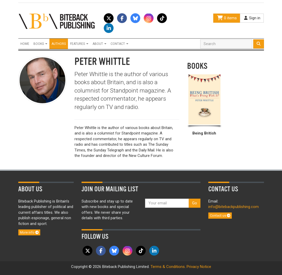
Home (24, 44)
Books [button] (40, 44)
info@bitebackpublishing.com (233, 206)
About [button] (99, 44)
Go (194, 203)
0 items (227, 18)
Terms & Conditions (168, 266)
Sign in (252, 18)
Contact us (220, 215)
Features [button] (79, 44)
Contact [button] (119, 44)
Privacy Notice (199, 266)
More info (29, 232)
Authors (58, 44)
